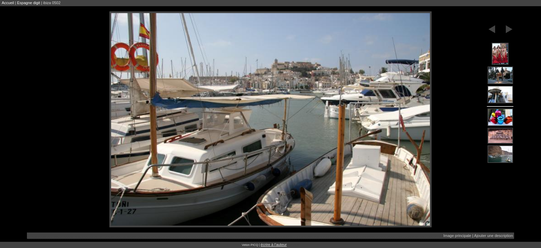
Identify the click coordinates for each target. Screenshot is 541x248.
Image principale (457, 236)
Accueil (8, 3)
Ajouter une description (493, 236)
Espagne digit (28, 3)
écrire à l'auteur (274, 244)
